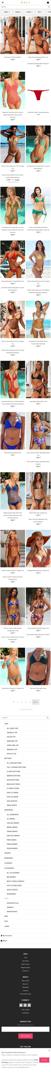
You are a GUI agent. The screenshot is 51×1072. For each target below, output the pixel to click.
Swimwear (8, 810)
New (6, 916)
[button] (5, 935)
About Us (25, 984)
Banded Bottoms (13, 775)
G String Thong (13, 788)
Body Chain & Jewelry (15, 881)
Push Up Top (11, 754)
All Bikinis (11, 819)
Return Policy (25, 964)
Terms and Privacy (25, 994)
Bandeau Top (12, 749)
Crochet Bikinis (13, 823)
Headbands (11, 894)
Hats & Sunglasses (14, 885)
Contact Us (25, 971)
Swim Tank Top (13, 745)
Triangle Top (12, 732)
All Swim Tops (12, 728)
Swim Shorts (12, 805)
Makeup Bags (12, 911)
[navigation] (4, 2)
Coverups (8, 863)
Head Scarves (12, 890)
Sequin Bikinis (12, 848)
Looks (6, 926)
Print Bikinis (11, 840)
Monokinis (8, 858)
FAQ (25, 958)
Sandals (10, 907)
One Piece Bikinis (13, 835)
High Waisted (12, 801)
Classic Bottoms (13, 771)
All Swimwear (12, 814)
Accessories (9, 868)
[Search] (25, 7)
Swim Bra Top (12, 741)
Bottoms (7, 758)
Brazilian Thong (13, 784)
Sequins (7, 853)
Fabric (7, 12)
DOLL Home (25, 981)
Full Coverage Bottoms (16, 767)
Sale (6, 921)
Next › (35, 702)
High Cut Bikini (12, 792)
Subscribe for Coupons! (25, 1025)
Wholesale (25, 987)
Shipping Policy (25, 967)
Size (40, 12)
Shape (18, 12)
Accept (44, 1060)
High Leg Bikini (12, 797)
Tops (6, 724)
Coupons (25, 991)
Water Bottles (12, 903)
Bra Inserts (11, 877)
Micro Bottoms (13, 780)
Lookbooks (25, 1013)
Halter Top (11, 737)
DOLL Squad (25, 1009)
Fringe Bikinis (12, 844)
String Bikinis (12, 831)
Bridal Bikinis (12, 827)
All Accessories (13, 873)
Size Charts (25, 961)
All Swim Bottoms (14, 763)
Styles (30, 12)
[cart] (47, 2)
